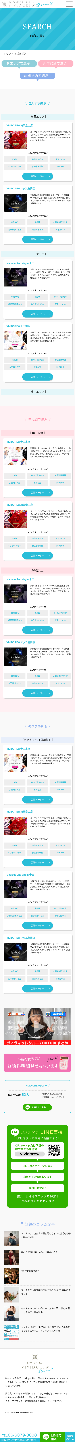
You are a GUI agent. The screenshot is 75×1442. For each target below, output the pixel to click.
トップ (7, 53)
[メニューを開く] (69, 4)
